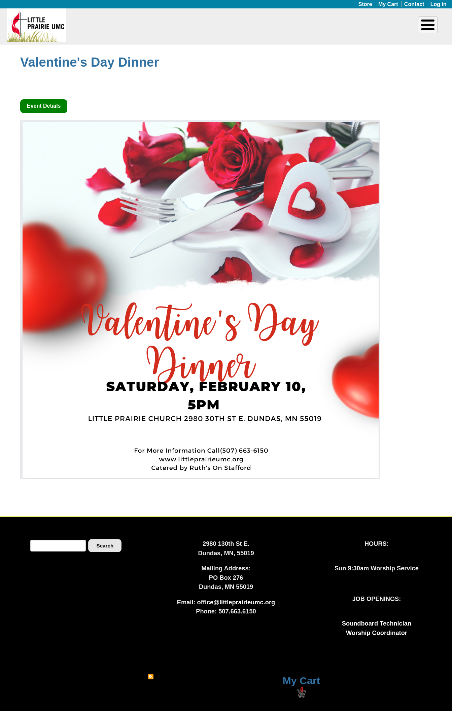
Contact (414, 4)
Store (365, 4)
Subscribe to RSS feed (150, 676)
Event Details (44, 106)
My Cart (388, 4)
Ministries (229, 29)
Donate (361, 29)
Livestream (417, 29)
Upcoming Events (296, 29)
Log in (438, 4)
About (176, 29)
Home (147, 29)
